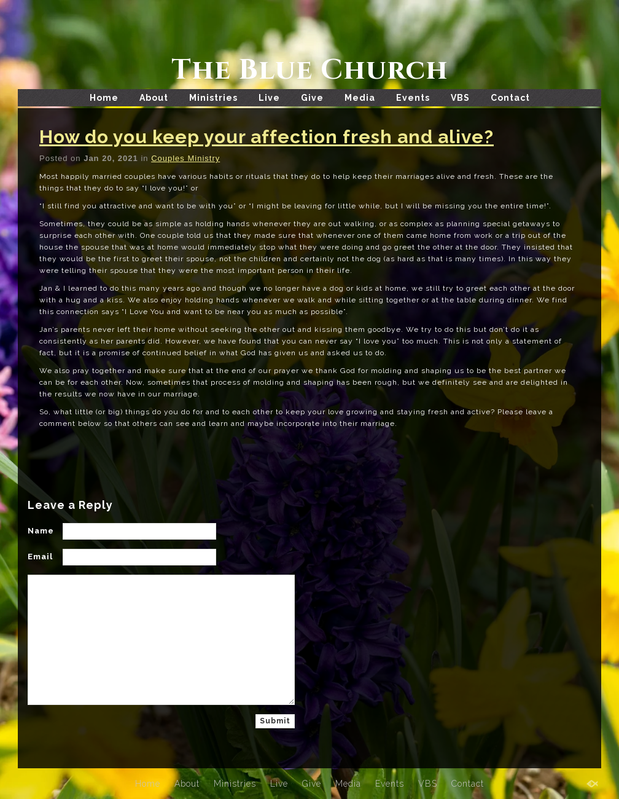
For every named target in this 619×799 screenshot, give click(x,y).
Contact (510, 98)
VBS (460, 98)
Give (312, 98)
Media (360, 98)
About (153, 98)
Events (413, 98)
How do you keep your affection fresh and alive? (266, 137)
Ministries (213, 98)
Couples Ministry (185, 158)
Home (104, 98)
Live (269, 98)
